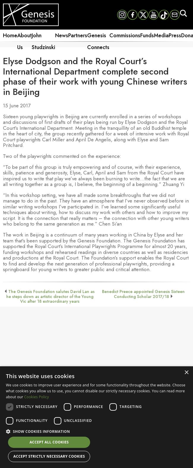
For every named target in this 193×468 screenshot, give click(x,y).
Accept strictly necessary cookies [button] (49, 456)
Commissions (124, 35)
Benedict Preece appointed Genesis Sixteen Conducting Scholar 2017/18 (143, 294)
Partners (77, 35)
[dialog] (96, 417)
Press (175, 35)
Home (10, 35)
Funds (147, 35)
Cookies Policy (36, 396)
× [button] (186, 372)
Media (161, 35)
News (61, 35)
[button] (96, 431)
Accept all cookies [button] (49, 442)
